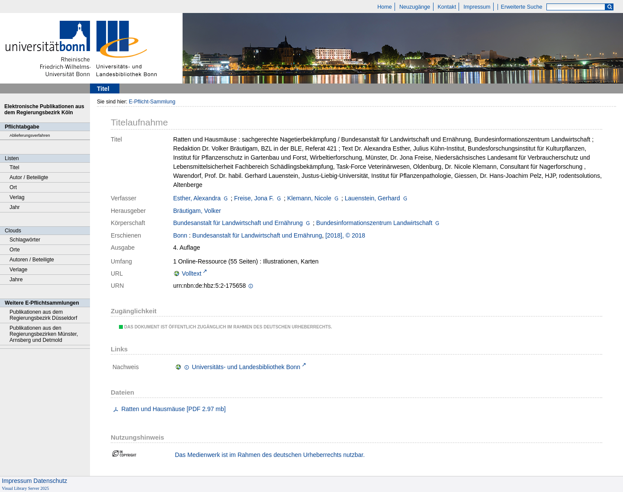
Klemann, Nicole (309, 198)
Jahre (16, 280)
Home (384, 7)
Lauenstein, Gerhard (372, 198)
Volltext (191, 273)
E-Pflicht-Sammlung (152, 102)
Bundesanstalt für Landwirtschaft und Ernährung (238, 222)
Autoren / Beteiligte (32, 260)
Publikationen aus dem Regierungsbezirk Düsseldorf (43, 315)
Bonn (180, 235)
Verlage (18, 270)
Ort (13, 187)
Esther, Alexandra (197, 198)
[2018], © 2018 (345, 235)
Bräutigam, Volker (197, 210)
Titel (14, 167)
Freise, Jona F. (254, 198)
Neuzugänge (414, 7)
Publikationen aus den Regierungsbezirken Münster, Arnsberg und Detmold (44, 334)
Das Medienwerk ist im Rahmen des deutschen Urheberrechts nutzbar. (270, 454)
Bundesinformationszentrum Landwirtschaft (374, 222)
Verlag (17, 197)
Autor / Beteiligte (29, 177)
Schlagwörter (25, 240)
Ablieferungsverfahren (30, 135)
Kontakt (446, 7)
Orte (15, 250)
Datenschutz (50, 480)
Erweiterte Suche (522, 7)
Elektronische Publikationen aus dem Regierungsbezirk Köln (44, 109)
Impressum (476, 7)
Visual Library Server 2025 (25, 488)
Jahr (15, 207)
